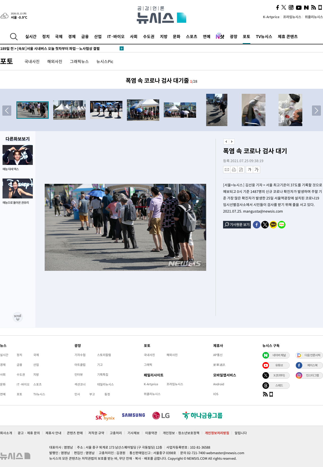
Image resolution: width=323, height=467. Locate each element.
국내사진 (32, 61)
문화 (176, 36)
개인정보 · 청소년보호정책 (181, 432)
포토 (246, 36)
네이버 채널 (279, 355)
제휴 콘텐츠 (288, 36)
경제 (72, 36)
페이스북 (312, 365)
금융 (85, 36)
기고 (100, 364)
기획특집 (102, 374)
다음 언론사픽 (312, 355)
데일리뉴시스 (105, 384)
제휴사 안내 (53, 432)
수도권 (148, 36)
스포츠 (191, 36)
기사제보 (133, 432)
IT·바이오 (116, 36)
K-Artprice (271, 16)
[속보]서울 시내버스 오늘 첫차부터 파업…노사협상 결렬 (50, 48)
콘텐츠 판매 (75, 432)
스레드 (279, 385)
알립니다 (241, 432)
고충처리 (116, 432)
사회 (134, 36)
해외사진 (54, 61)
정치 (46, 36)
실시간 (31, 36)
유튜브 (279, 365)
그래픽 (148, 364)
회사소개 (6, 432)
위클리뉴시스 (314, 16)
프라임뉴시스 (292, 16)
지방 (164, 36)
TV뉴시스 (264, 36)
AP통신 (218, 355)
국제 (59, 36)
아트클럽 (80, 364)
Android (218, 384)
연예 (206, 36)
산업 (98, 36)
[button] (316, 110)
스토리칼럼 (104, 355)
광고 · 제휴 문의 (29, 432)
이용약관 (151, 432)
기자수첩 (80, 355)
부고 (92, 394)
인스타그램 (312, 375)
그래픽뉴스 (79, 61)
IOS (215, 394)
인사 (77, 394)
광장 (233, 36)
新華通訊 (219, 364)
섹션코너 (80, 384)
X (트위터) (279, 375)
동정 (107, 394)
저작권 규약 (96, 432)
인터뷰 (78, 374)
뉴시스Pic (104, 61)
